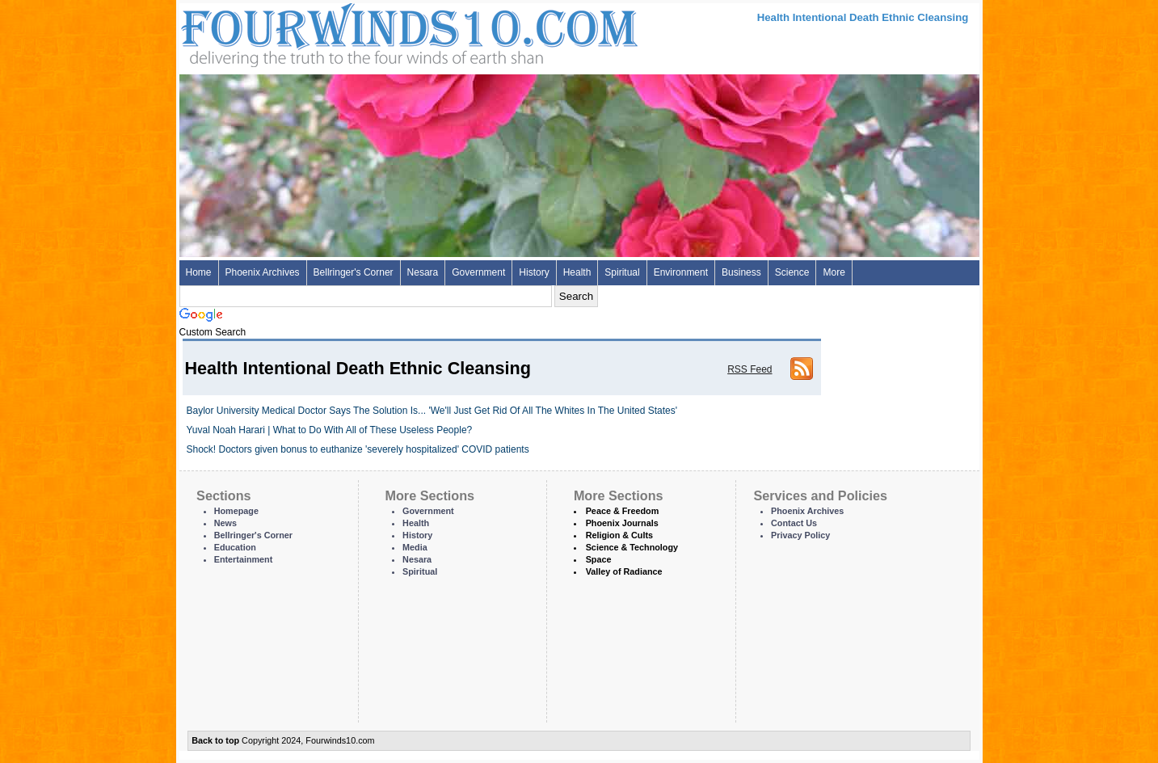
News (225, 523)
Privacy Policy (800, 535)
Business (741, 272)
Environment (681, 272)
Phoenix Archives (262, 272)
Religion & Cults (619, 535)
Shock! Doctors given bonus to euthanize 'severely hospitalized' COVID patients (358, 449)
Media (414, 547)
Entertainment (243, 559)
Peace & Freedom (622, 511)
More (833, 272)
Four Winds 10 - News (341, 32)
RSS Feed (749, 369)
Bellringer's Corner (354, 272)
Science (792, 272)
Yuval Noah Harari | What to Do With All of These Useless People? (330, 430)
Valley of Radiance (624, 571)
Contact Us (794, 523)
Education (235, 547)
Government (478, 272)
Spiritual (621, 272)
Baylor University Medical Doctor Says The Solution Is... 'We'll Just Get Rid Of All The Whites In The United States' (432, 410)
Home (199, 272)
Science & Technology (632, 547)
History (534, 272)
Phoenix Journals (622, 523)
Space (599, 559)
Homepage (236, 511)
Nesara (423, 272)
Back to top (215, 740)
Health (577, 272)
